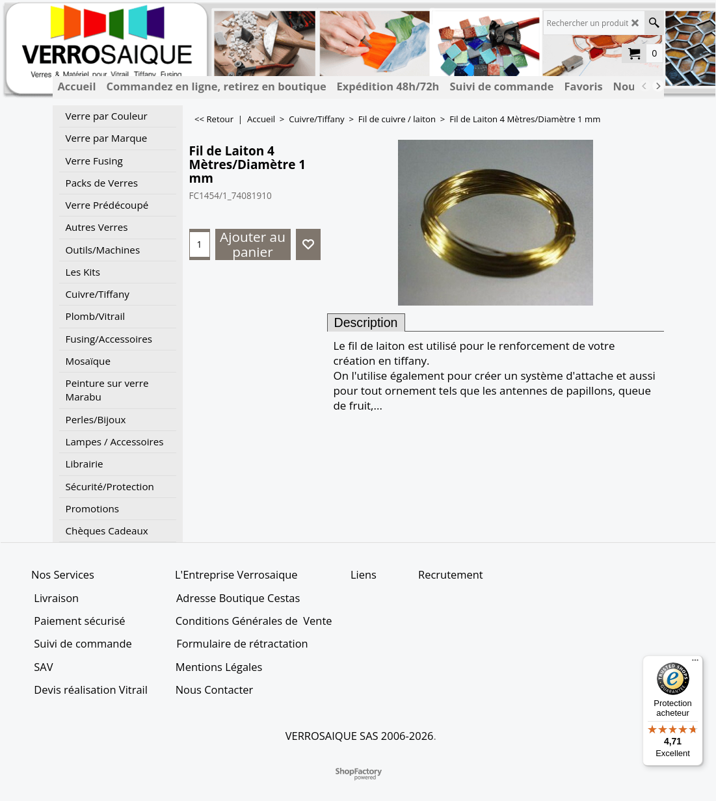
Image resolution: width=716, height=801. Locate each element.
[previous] (645, 86)
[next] (658, 86)
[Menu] (695, 663)
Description (366, 322)
